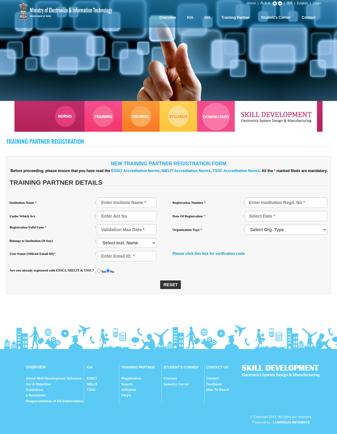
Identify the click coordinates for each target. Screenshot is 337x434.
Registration (131, 378)
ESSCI (92, 378)
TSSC (91, 390)
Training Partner (235, 17)
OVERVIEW (36, 367)
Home (251, 3)
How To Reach (217, 390)
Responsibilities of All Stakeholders (54, 401)
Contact (308, 17)
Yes (103, 271)
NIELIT (92, 384)
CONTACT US (217, 367)
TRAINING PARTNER (138, 367)
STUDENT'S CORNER (181, 367)
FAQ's (126, 395)
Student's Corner (276, 17)
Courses (170, 378)
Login (317, 3)
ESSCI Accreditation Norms (135, 171)
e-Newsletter (36, 395)
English (302, 3)
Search (127, 384)
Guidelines (34, 390)
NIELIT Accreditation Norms (186, 171)
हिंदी (289, 3)
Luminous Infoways (291, 422)
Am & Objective (38, 384)
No (112, 271)
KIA (190, 17)
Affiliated (128, 390)
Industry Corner (176, 384)
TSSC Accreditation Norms (236, 171)
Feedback (214, 384)
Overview (168, 17)
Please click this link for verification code (209, 253)
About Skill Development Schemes (54, 378)
